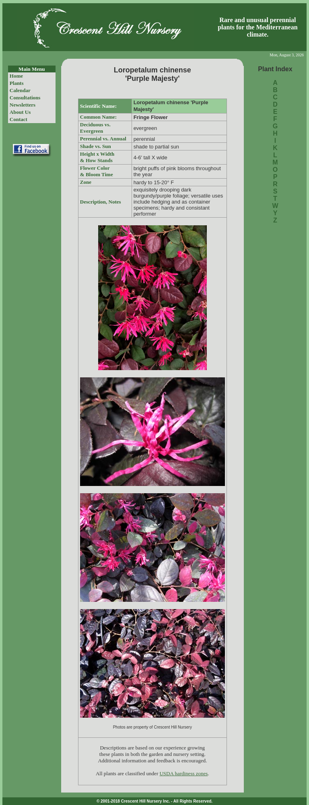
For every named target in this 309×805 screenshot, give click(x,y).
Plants (17, 83)
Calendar (20, 90)
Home (16, 76)
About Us (20, 112)
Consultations (25, 98)
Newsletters (22, 105)
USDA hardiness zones (183, 773)
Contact (18, 119)
